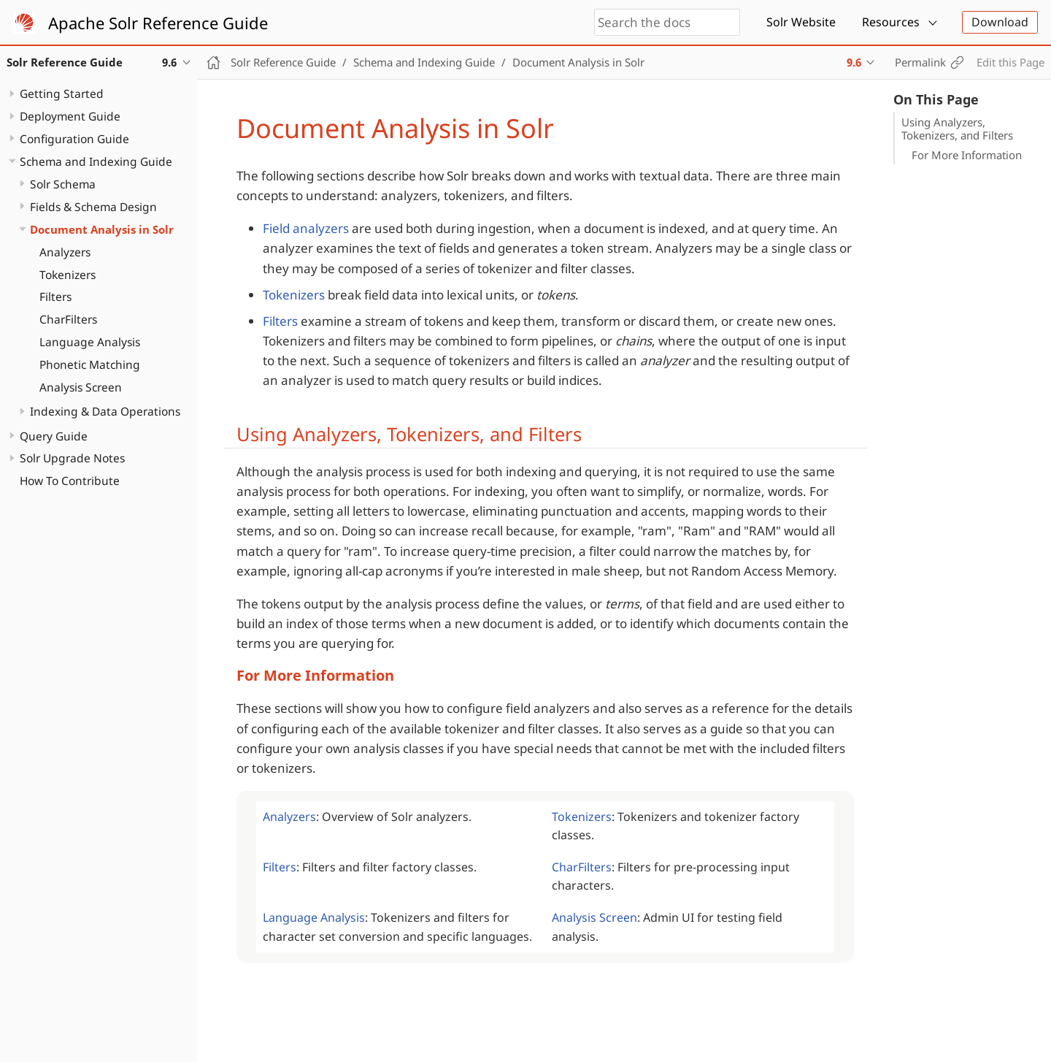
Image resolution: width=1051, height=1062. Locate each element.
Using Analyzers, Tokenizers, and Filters (957, 128)
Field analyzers (306, 228)
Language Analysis (89, 342)
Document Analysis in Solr (102, 229)
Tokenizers (67, 275)
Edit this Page (1010, 62)
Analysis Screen (80, 387)
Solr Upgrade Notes (72, 458)
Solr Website (801, 22)
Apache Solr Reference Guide (158, 23)
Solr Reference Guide (283, 62)
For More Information (967, 155)
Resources (891, 22)
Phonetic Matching (89, 364)
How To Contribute (70, 481)
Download (999, 22)
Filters (55, 297)
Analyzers (65, 252)
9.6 (854, 62)
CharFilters (68, 319)
